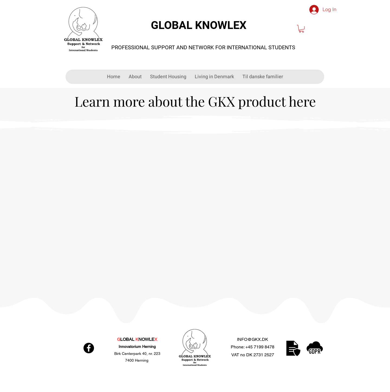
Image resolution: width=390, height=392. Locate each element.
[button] (301, 29)
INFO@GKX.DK (252, 339)
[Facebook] (88, 348)
